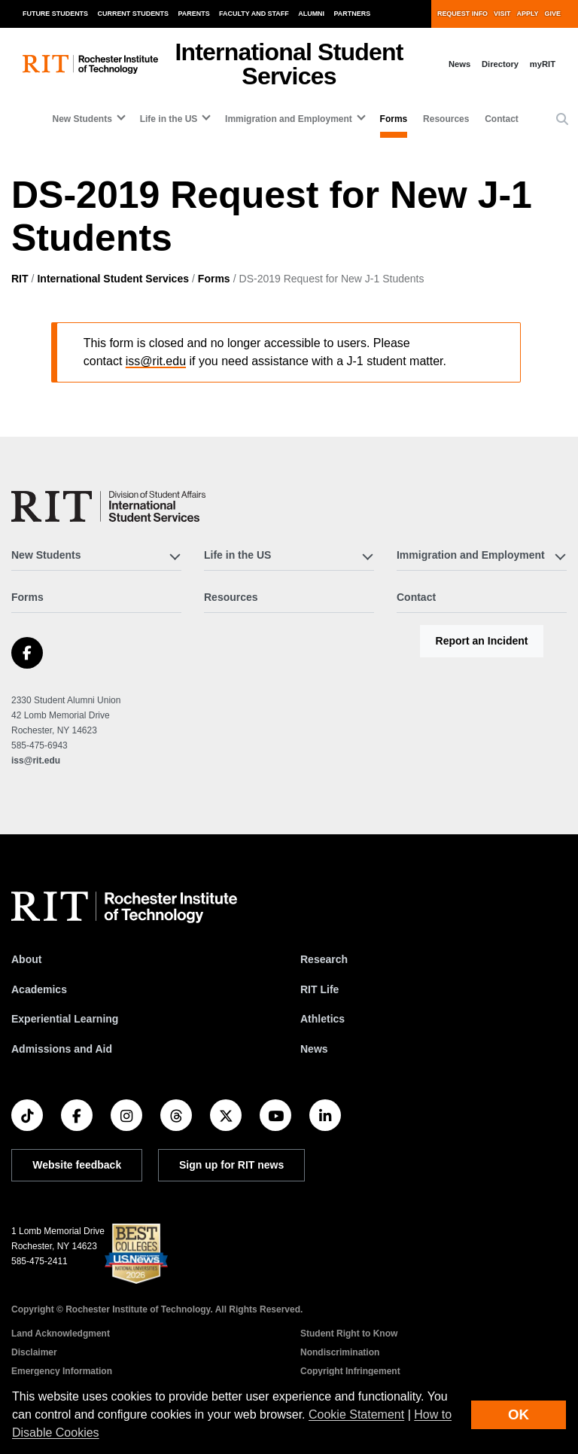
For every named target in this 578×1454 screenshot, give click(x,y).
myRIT (542, 64)
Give (553, 13)
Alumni (311, 13)
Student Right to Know (348, 1333)
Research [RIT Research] (324, 959)
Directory (500, 64)
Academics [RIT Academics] (39, 989)
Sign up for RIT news (231, 1165)
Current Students (133, 13)
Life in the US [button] (169, 119)
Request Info (462, 13)
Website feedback (76, 1165)
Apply (528, 13)
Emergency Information (61, 1371)
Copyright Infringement (350, 1371)
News (459, 64)
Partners (352, 13)
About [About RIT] (26, 959)
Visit (502, 13)
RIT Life (319, 989)
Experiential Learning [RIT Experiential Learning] (64, 1019)
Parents (194, 13)
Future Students (55, 13)
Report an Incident (482, 641)
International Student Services (113, 279)
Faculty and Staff (254, 13)
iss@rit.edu (156, 361)
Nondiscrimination (339, 1352)
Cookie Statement (356, 1414)
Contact (502, 119)
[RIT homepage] (90, 64)
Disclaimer (34, 1352)
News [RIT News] (314, 1049)
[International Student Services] (108, 506)
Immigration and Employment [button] (288, 119)
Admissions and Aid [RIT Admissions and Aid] (61, 1049)
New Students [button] (82, 119)
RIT (20, 279)
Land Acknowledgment (60, 1333)
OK (518, 1414)
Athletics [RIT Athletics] (322, 1019)
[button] (562, 120)
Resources (446, 119)
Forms (394, 119)
